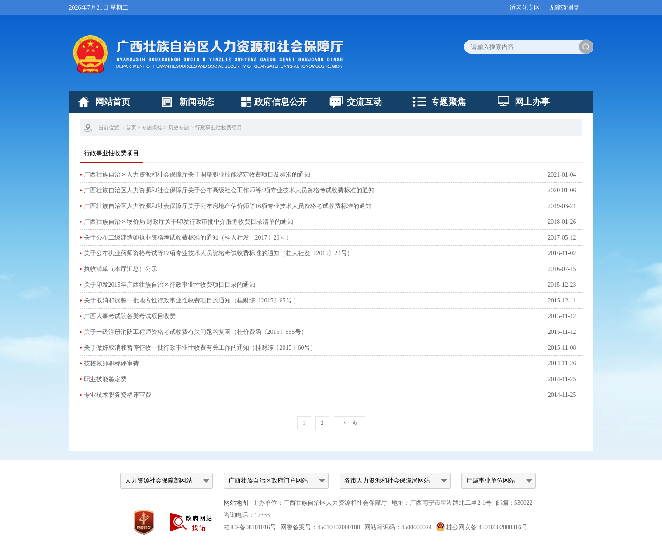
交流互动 (364, 102)
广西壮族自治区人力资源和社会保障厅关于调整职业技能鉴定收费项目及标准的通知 (197, 174)
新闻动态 (196, 102)
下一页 (349, 423)
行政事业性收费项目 (218, 128)
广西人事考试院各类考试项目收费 (130, 316)
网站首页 (112, 102)
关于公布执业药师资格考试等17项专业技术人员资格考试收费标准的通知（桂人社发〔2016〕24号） (218, 253)
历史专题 (178, 128)
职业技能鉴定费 (105, 379)
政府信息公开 (280, 102)
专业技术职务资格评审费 (117, 395)
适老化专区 (524, 7)
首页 (131, 128)
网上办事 (532, 102)
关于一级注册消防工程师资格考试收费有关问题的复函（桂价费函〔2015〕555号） (195, 332)
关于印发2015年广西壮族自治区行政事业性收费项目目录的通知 (169, 284)
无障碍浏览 (564, 7)
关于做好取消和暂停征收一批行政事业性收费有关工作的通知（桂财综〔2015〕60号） (200, 347)
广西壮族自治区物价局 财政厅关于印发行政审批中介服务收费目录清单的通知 (189, 222)
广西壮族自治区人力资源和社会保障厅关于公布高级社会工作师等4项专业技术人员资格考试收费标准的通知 (229, 190)
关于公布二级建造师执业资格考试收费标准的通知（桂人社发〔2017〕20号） (188, 237)
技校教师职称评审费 (111, 363)
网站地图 (236, 503)
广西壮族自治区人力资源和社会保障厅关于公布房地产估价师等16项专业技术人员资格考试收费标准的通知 (227, 206)
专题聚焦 (448, 102)
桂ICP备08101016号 (250, 527)
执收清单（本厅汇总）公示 (120, 269)
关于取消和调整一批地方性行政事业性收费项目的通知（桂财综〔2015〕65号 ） (192, 300)
